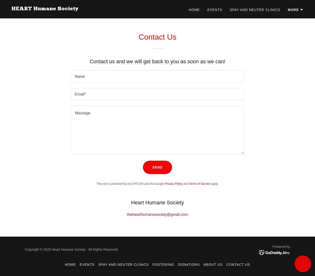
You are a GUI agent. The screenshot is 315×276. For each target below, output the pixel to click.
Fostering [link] (163, 264)
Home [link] (194, 10)
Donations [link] (189, 264)
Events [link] (214, 10)
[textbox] (157, 76)
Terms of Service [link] (199, 184)
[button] (296, 10)
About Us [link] (213, 264)
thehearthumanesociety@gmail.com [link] (157, 214)
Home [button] (70, 264)
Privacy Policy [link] (174, 184)
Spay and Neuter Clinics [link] (255, 10)
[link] (44, 9)
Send (157, 167)
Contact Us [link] (238, 264)
